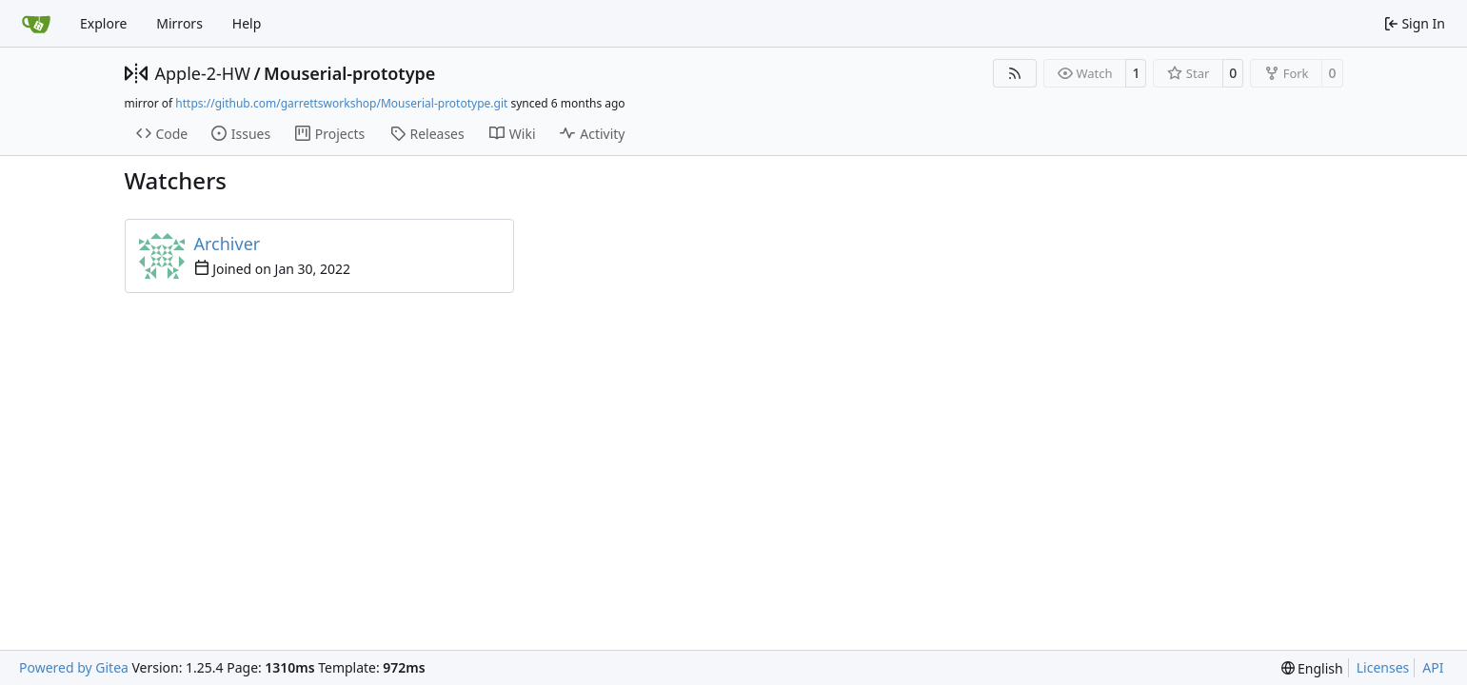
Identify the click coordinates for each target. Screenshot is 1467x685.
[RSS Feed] (1015, 73)
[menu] (1312, 668)
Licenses (1383, 667)
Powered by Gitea (74, 667)
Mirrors (179, 23)
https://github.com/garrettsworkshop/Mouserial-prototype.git (341, 103)
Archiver (227, 243)
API (1432, 667)
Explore (103, 23)
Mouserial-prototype (349, 73)
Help (247, 23)
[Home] (36, 24)
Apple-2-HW (202, 73)
